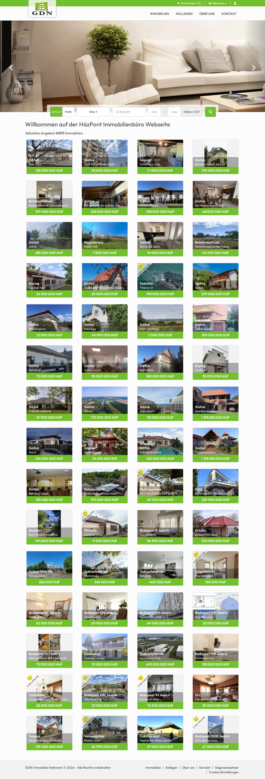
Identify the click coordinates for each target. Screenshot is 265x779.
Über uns (207, 14)
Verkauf (56, 111)
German (218, 3)
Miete (68, 111)
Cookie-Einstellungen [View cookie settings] (224, 772)
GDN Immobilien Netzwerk (44, 768)
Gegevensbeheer (227, 768)
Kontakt (229, 14)
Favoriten (189, 3)
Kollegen (184, 14)
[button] (10, 66)
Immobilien (159, 14)
